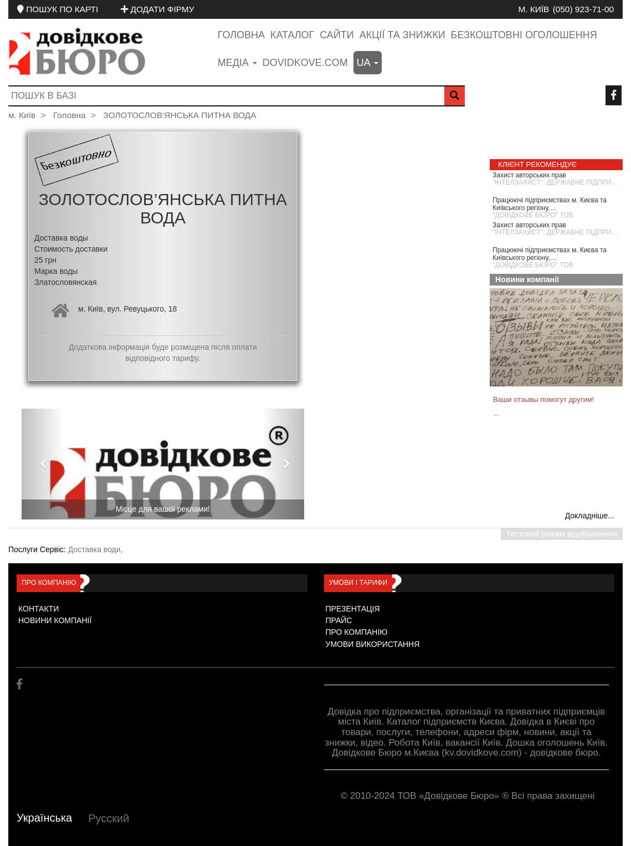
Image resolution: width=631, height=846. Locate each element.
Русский (108, 818)
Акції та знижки (402, 34)
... (496, 413)
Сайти (336, 34)
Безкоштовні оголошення (524, 34)
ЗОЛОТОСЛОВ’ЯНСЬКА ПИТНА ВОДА (179, 115)
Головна (241, 34)
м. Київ (533, 9)
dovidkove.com (305, 62)
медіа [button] (237, 62)
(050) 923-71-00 (583, 9)
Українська (44, 818)
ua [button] (367, 62)
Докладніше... (589, 515)
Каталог (292, 34)
